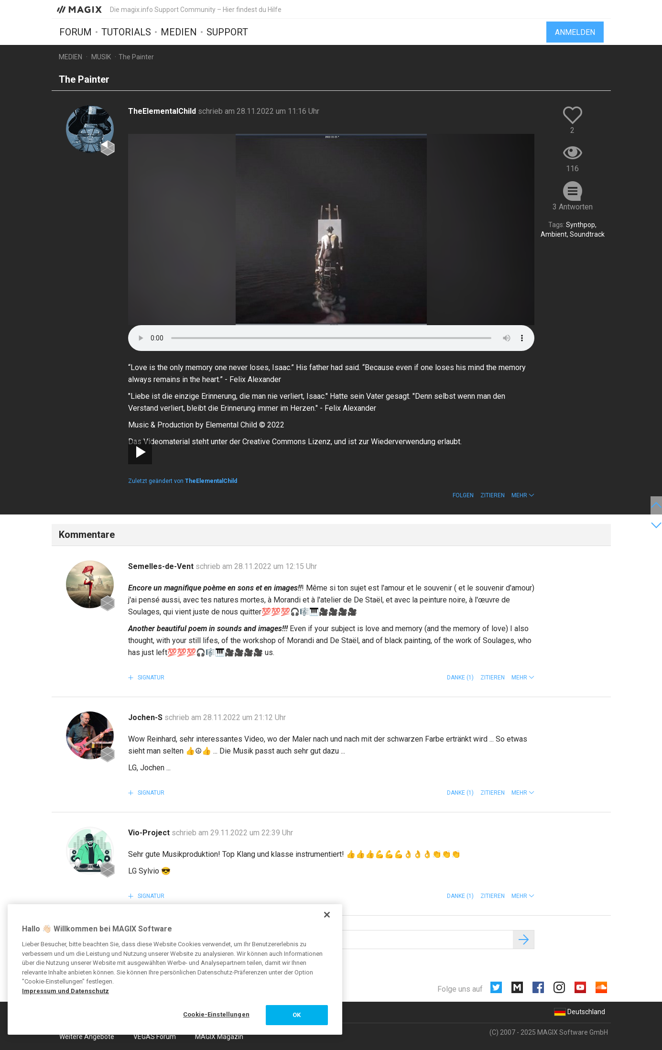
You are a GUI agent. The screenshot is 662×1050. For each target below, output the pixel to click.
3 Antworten (573, 206)
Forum (75, 32)
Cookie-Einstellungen (216, 1014)
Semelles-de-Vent (161, 566)
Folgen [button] (463, 495)
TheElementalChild (163, 111)
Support (227, 32)
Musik (101, 57)
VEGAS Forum (154, 1036)
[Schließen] (326, 914)
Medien (179, 32)
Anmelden (575, 32)
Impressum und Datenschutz (65, 991)
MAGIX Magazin (219, 1036)
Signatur (150, 677)
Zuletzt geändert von (182, 481)
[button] (522, 495)
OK (297, 1014)
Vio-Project (150, 832)
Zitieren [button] (492, 495)
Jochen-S (146, 717)
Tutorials (126, 32)
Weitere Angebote (86, 1036)
